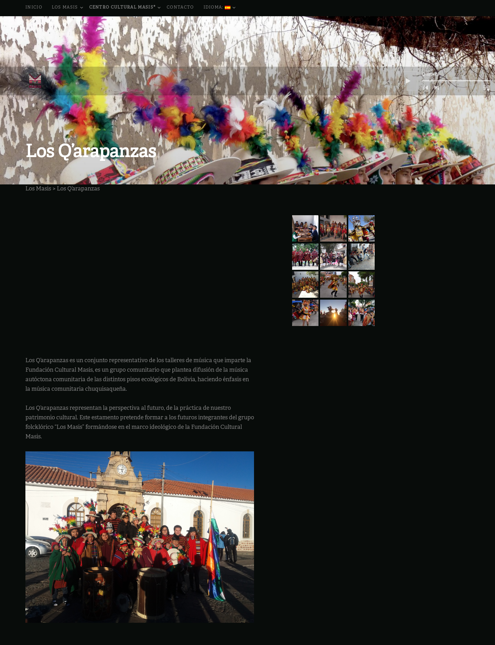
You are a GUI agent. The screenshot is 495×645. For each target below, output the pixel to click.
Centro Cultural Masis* (125, 8)
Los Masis (68, 8)
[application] (444, 30)
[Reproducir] (407, 30)
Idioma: (220, 8)
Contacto (180, 7)
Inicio (33, 7)
